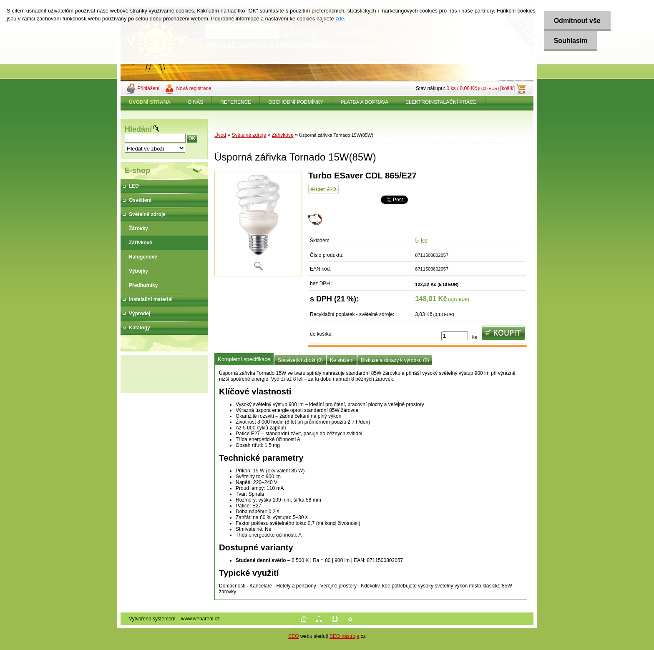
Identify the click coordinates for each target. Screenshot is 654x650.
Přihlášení (148, 88)
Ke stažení (342, 360)
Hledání (138, 129)
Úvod (220, 135)
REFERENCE (235, 102)
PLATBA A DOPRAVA (364, 102)
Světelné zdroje (248, 135)
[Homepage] (150, 102)
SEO (293, 636)
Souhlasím (569, 40)
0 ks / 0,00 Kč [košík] (480, 88)
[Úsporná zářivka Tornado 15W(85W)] (258, 223)
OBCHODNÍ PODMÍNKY (295, 102)
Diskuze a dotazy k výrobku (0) (395, 360)
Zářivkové (283, 135)
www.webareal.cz (200, 619)
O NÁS (195, 102)
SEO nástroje (344, 636)
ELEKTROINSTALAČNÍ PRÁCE (440, 102)
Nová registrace (193, 88)
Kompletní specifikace (244, 359)
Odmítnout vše (576, 20)
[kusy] (454, 335)
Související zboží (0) (300, 360)
